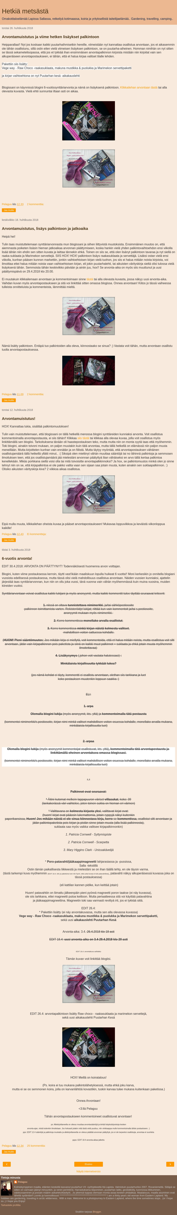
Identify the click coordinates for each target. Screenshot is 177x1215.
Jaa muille (9, 210)
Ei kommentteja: (36, 534)
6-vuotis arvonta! (17, 558)
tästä (90, 279)
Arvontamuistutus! (18, 419)
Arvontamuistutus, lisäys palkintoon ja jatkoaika (45, 228)
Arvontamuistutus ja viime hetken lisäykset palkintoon (50, 37)
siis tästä (83, 438)
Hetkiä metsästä (25, 11)
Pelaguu (22, 1181)
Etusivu (88, 1164)
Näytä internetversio (89, 1171)
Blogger (97, 1211)
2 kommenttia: (35, 204)
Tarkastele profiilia (11, 1205)
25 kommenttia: (36, 1145)
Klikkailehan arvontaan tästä (138, 87)
